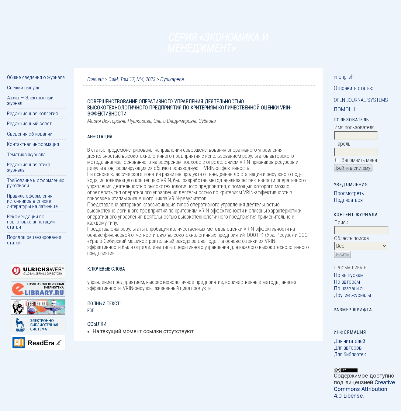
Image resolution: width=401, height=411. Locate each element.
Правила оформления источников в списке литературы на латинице (32, 201)
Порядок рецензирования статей (34, 239)
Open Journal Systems (361, 100)
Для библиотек (350, 354)
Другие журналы (352, 295)
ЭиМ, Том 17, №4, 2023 (132, 79)
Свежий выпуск (23, 88)
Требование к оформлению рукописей (35, 182)
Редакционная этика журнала (28, 167)
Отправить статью (354, 88)
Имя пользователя (354, 127)
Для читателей (349, 341)
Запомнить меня (359, 160)
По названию (348, 288)
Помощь (345, 109)
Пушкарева (172, 79)
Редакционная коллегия (32, 113)
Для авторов (348, 347)
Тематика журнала (26, 154)
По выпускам (349, 275)
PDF (90, 310)
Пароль (342, 143)
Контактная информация (33, 144)
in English (343, 77)
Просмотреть (349, 193)
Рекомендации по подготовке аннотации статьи (31, 221)
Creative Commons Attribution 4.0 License (364, 389)
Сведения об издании (29, 134)
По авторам (347, 281)
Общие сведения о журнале (36, 77)
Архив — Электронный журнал (30, 100)
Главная (95, 79)
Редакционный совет (29, 123)
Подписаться (348, 200)
